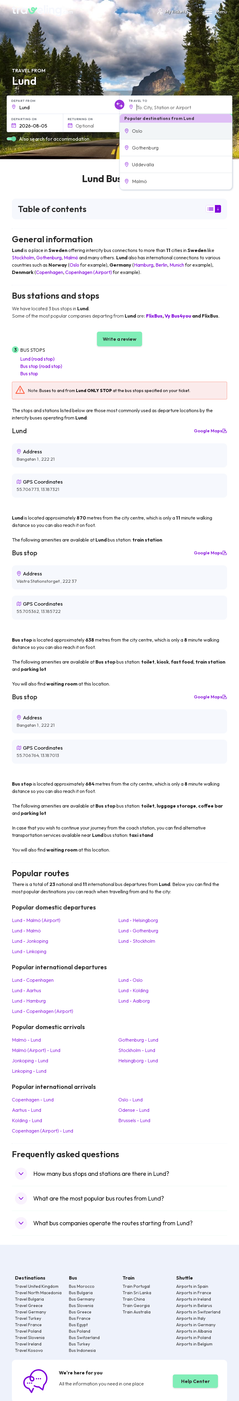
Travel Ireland (28, 1344)
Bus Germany (82, 1299)
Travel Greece (29, 1305)
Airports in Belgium (194, 1344)
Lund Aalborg (134, 1001)
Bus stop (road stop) (41, 366)
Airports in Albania (194, 1331)
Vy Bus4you (178, 316)
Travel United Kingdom (37, 1286)
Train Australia (137, 1312)
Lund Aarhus (26, 990)
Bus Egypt (78, 1324)
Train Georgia (136, 1305)
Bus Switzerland (84, 1337)
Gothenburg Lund (138, 1040)
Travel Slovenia (30, 1337)
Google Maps (210, 430)
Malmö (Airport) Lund (36, 1050)
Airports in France (193, 1292)
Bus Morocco (82, 1286)
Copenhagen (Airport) (88, 272)
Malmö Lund (26, 1040)
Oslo (74, 265)
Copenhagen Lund (33, 1100)
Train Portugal (136, 1286)
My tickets (171, 11)
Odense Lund (133, 1110)
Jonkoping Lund (30, 1060)
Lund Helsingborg (138, 920)
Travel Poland (28, 1331)
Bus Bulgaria (81, 1292)
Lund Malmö (26, 930)
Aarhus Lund (26, 1110)
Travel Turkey (28, 1318)
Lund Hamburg (29, 1001)
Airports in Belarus (194, 1305)
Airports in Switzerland (198, 1312)
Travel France (28, 1324)
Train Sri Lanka (137, 1292)
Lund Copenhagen (33, 980)
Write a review (119, 339)
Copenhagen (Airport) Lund (42, 1131)
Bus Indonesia (82, 1350)
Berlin (161, 265)
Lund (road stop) (37, 359)
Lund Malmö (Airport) (36, 920)
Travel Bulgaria (29, 1299)
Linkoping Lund (29, 1071)
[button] (176, 131)
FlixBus (154, 316)
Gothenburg (49, 257)
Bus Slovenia (81, 1305)
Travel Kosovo (29, 1350)
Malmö (71, 257)
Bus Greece (80, 1312)
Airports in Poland (193, 1337)
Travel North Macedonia (38, 1292)
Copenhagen (49, 272)
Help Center (195, 1381)
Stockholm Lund (136, 1050)
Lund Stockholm (136, 941)
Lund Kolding (133, 990)
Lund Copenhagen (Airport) (42, 1011)
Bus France (80, 1318)
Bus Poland (79, 1331)
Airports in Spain (192, 1286)
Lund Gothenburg (138, 930)
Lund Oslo (130, 980)
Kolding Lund (27, 1120)
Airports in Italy (190, 1318)
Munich (176, 265)
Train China (134, 1299)
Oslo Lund (130, 1100)
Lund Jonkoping (30, 941)
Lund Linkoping (29, 951)
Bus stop (29, 373)
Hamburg (143, 265)
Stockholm (23, 257)
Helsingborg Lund (138, 1060)
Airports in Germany (196, 1324)
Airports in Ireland (193, 1299)
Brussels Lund (134, 1120)
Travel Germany (30, 1312)
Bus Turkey (79, 1344)
